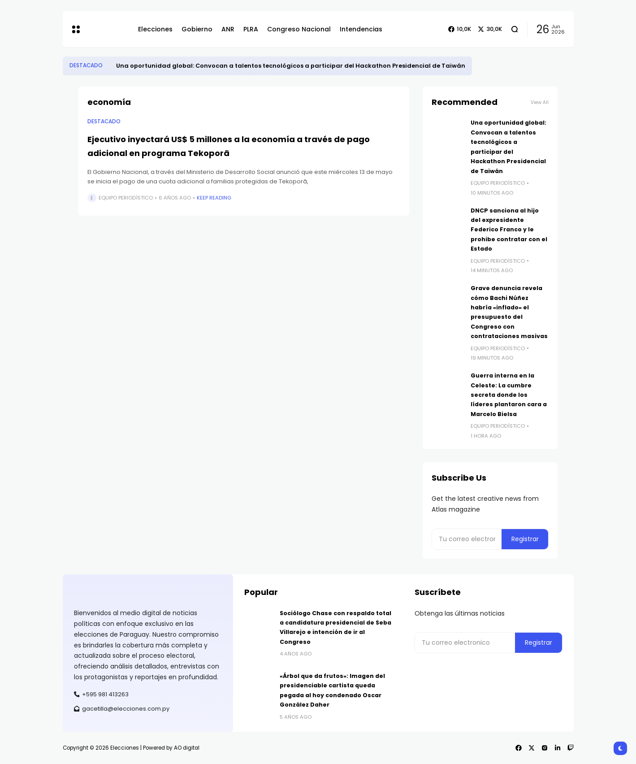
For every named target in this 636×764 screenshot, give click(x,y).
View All (540, 102)
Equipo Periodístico (126, 197)
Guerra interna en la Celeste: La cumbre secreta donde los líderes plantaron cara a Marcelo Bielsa (509, 395)
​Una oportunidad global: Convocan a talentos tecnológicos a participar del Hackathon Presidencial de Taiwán (290, 65)
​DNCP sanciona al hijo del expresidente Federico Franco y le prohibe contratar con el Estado (509, 230)
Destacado (86, 65)
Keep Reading (214, 197)
